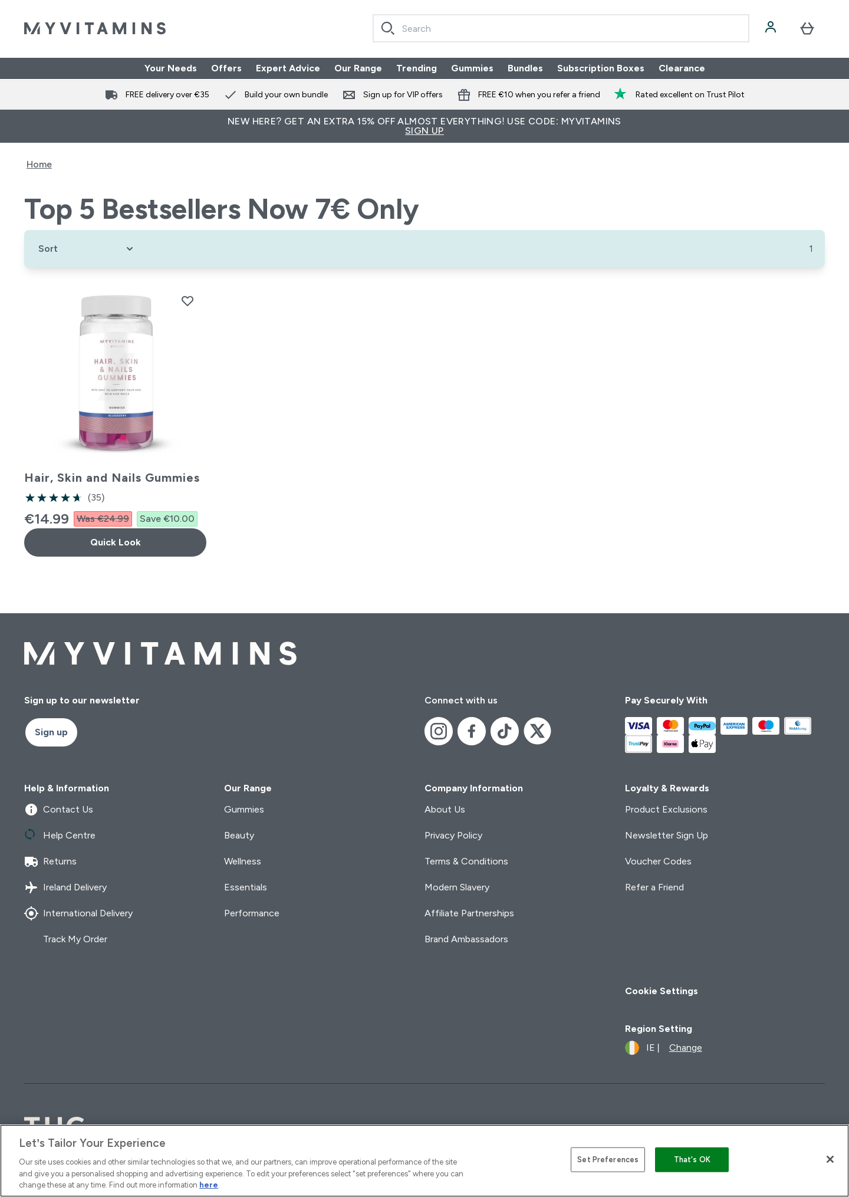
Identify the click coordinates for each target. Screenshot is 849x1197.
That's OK (692, 1159)
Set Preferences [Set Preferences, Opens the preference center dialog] (608, 1159)
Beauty (239, 835)
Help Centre (60, 835)
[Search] (388, 28)
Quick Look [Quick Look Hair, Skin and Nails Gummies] (115, 542)
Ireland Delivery (65, 887)
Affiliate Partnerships (469, 913)
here (208, 1184)
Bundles (525, 68)
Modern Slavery (456, 887)
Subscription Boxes (600, 68)
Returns (50, 861)
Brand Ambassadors (466, 939)
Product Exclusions (666, 809)
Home (39, 164)
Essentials (245, 887)
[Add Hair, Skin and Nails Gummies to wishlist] (187, 301)
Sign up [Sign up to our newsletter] (51, 732)
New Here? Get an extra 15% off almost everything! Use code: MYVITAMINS (424, 126)
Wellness (242, 861)
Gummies (472, 68)
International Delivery (78, 913)
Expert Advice (288, 68)
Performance (251, 913)
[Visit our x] (538, 731)
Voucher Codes (658, 861)
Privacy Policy (453, 835)
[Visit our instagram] (438, 731)
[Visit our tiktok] (505, 731)
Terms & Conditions (466, 861)
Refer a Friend (654, 887)
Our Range (358, 68)
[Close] (830, 1159)
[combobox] (561, 28)
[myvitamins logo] (95, 28)
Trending (416, 68)
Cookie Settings (661, 991)
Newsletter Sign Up (666, 835)
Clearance (682, 68)
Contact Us (58, 810)
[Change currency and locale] (663, 1048)
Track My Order (65, 939)
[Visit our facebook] (472, 731)
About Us (444, 809)
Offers (226, 68)
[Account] (771, 28)
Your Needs (170, 68)
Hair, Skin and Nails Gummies (112, 478)
